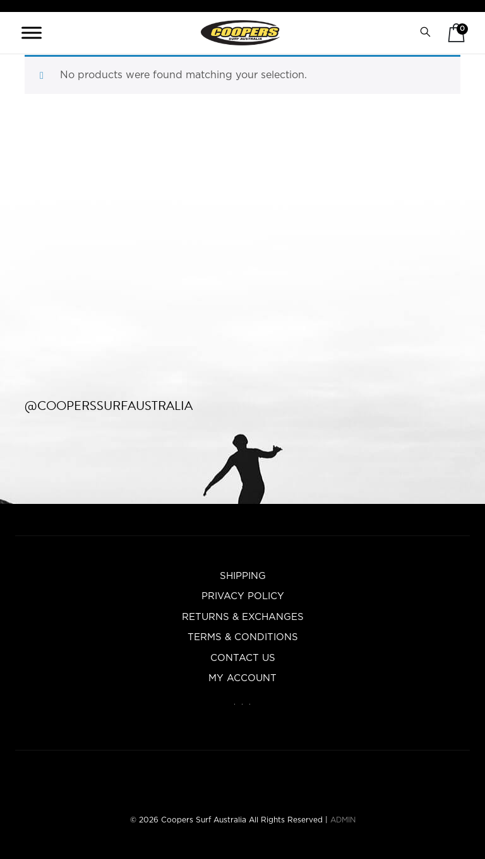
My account (242, 678)
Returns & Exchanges (243, 617)
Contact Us (242, 658)
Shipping (243, 576)
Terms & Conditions (243, 637)
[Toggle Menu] (31, 32)
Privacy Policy (242, 596)
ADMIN (343, 820)
